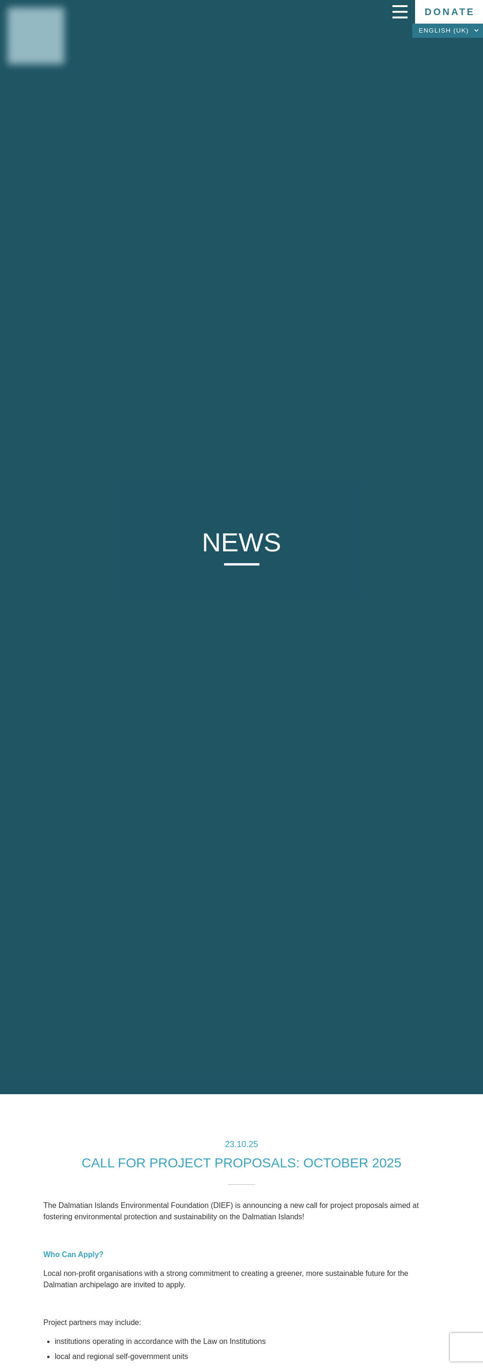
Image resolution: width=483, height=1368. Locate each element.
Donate (450, 12)
